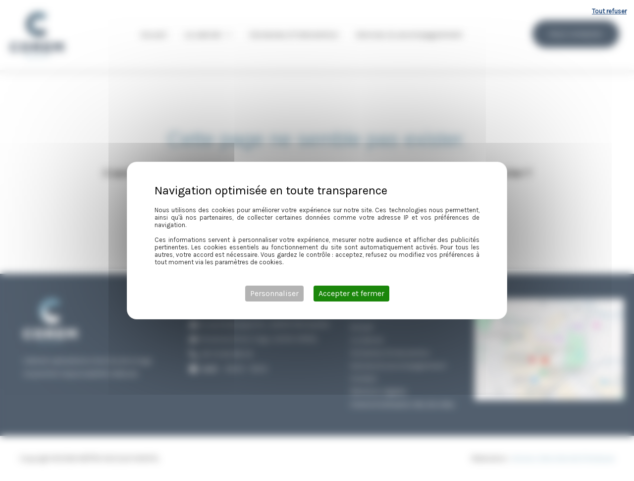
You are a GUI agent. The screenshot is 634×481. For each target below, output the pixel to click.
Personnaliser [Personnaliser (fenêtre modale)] (274, 293)
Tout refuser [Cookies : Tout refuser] (609, 11)
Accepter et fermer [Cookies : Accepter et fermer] (351, 293)
